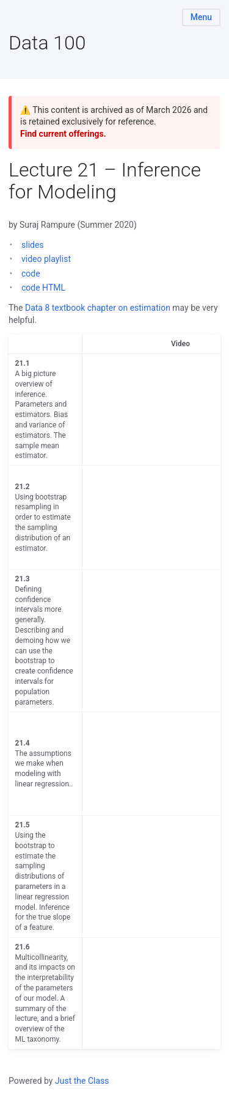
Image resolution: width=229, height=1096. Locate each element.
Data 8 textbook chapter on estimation (97, 308)
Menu (201, 17)
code (30, 273)
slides (32, 245)
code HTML (43, 287)
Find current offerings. (63, 134)
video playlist (46, 259)
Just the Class (82, 1081)
